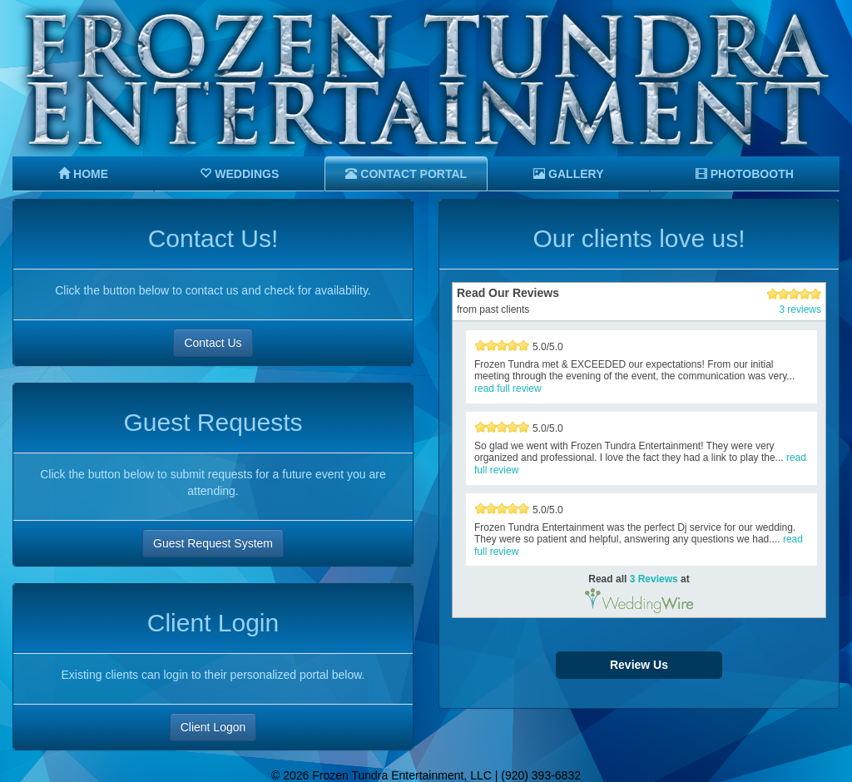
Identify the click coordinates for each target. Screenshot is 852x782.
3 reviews (800, 309)
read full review (508, 388)
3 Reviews (654, 579)
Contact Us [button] (212, 342)
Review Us (639, 664)
